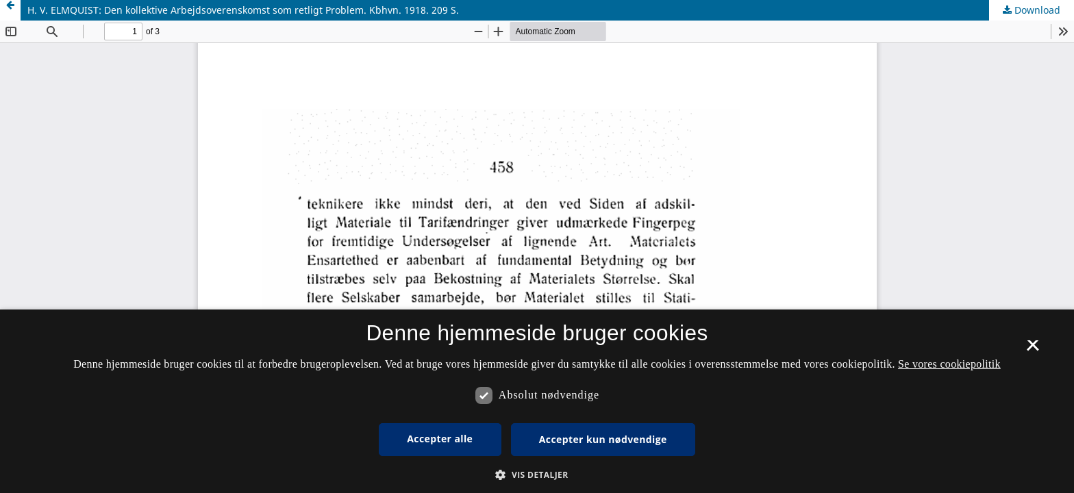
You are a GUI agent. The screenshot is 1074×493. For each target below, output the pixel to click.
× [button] (1032, 349)
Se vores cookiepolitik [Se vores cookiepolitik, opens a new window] (949, 364)
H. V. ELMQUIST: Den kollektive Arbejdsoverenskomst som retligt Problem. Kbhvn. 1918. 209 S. (243, 9)
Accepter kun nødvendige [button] (603, 439)
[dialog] (537, 401)
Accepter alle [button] (440, 438)
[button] (536, 474)
